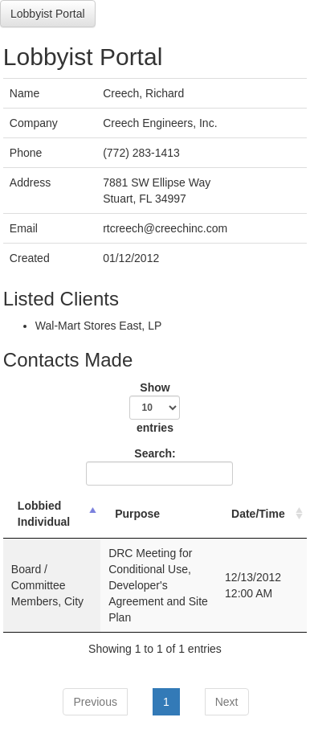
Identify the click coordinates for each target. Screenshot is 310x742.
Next (227, 701)
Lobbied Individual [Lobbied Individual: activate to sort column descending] (44, 513)
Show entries (154, 407)
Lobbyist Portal (47, 13)
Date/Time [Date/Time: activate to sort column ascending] (258, 513)
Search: (157, 466)
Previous (94, 701)
